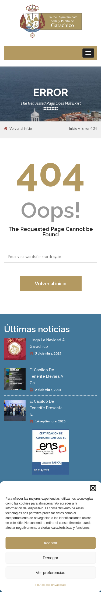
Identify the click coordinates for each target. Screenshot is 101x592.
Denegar (50, 557)
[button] (93, 488)
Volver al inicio (18, 129)
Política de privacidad (50, 585)
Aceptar (51, 543)
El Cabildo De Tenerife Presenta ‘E (46, 407)
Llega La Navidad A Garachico (47, 343)
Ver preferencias (50, 572)
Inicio (73, 128)
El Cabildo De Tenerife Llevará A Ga (46, 376)
